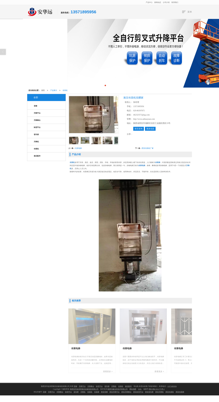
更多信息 (150, 129)
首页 (43, 90)
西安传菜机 (170, 392)
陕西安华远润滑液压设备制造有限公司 (84, 389)
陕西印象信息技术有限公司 (118, 389)
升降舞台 (35, 120)
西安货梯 (104, 392)
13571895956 (172, 386)
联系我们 (175, 2)
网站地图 (132, 389)
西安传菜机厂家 (147, 148)
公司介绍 (166, 2)
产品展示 (53, 90)
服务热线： (66, 12)
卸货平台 (35, 127)
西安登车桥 (149, 392)
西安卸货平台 (138, 392)
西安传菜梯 (180, 392)
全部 (36, 97)
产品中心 (149, 2)
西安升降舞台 (126, 392)
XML (140, 389)
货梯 (33, 106)
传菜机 (65, 90)
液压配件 (35, 156)
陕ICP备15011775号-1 (157, 389)
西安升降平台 (115, 392)
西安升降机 (159, 392)
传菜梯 (96, 392)
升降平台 (35, 113)
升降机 (34, 142)
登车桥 (34, 135)
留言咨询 (138, 129)
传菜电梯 (78, 148)
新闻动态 (157, 2)
